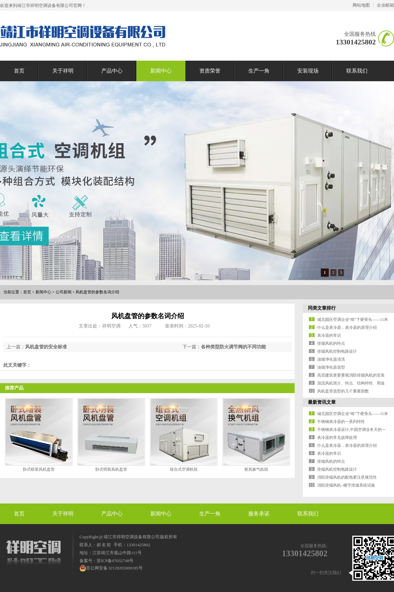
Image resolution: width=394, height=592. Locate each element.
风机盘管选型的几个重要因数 (343, 391)
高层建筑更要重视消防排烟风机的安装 (351, 375)
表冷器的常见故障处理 (337, 437)
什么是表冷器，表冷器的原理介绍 (347, 327)
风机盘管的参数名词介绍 (97, 292)
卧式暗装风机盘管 (39, 469)
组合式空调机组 (184, 469)
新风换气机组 (256, 469)
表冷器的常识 (329, 335)
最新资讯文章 (322, 402)
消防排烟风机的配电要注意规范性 (347, 477)
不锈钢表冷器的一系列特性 (341, 421)
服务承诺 (259, 513)
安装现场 (308, 71)
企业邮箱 (385, 5)
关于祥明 (63, 71)
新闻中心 (161, 71)
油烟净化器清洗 (331, 359)
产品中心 (112, 71)
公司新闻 (64, 292)
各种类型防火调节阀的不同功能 (233, 346)
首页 (19, 71)
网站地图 (361, 5)
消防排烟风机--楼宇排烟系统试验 (346, 485)
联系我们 (357, 71)
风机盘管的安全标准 (46, 346)
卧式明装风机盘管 (111, 469)
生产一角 (259, 71)
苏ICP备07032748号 (115, 560)
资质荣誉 (210, 71)
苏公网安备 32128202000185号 (111, 568)
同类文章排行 (322, 308)
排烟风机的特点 (331, 343)
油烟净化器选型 (331, 367)
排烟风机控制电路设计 (337, 351)
